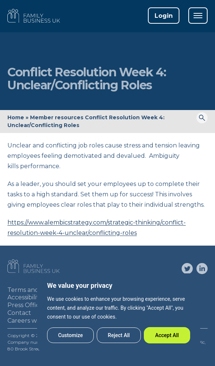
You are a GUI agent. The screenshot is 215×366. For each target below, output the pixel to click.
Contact (19, 312)
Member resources (56, 117)
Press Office (25, 305)
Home (15, 117)
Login (164, 15)
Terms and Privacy (34, 289)
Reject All (119, 335)
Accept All (167, 335)
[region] (118, 312)
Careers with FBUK (35, 320)
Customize (70, 335)
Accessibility (24, 297)
